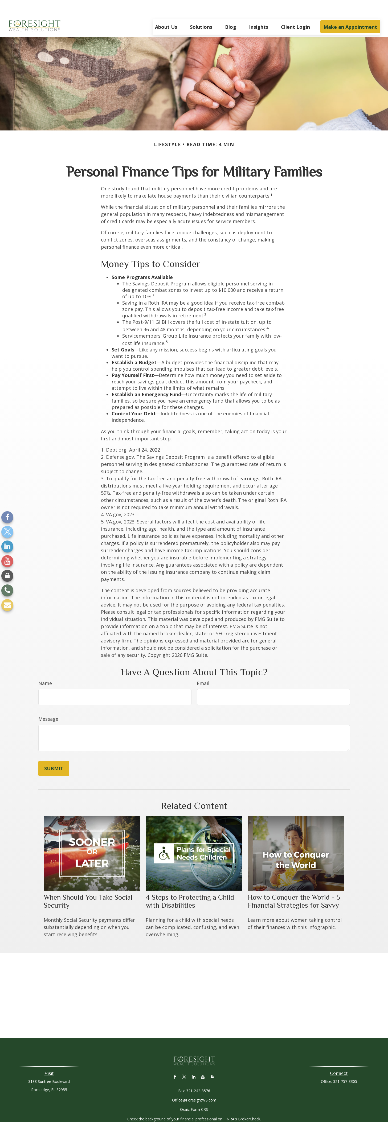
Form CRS (199, 1093)
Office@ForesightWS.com (194, 1084)
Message (48, 703)
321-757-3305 (345, 1065)
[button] (166, 11)
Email (203, 667)
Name (45, 667)
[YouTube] (7, 561)
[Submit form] (53, 752)
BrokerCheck (249, 1102)
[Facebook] (7, 517)
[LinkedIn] (7, 546)
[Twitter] (7, 532)
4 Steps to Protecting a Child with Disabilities (190, 885)
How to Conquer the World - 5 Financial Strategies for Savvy (294, 885)
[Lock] (7, 576)
